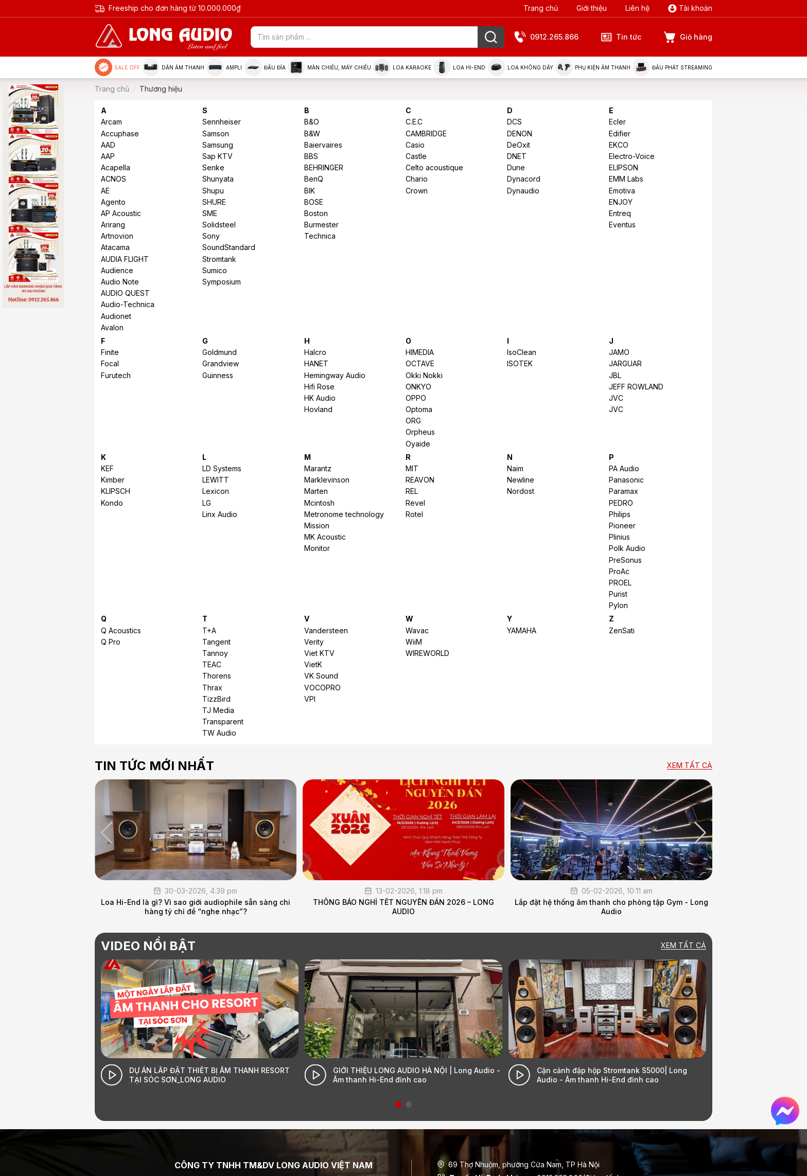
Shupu (213, 190)
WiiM (414, 641)
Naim (515, 468)
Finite (110, 352)
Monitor (317, 548)
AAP (108, 156)
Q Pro (110, 641)
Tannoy (215, 653)
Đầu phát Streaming (672, 67)
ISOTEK (520, 363)
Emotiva (622, 190)
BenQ (313, 178)
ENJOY (621, 202)
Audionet (116, 316)
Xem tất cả (689, 766)
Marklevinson (326, 479)
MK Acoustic (325, 536)
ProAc (619, 571)
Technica (320, 235)
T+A (209, 630)
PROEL (620, 582)
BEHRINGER (323, 167)
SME (209, 213)
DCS (514, 121)
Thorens (216, 675)
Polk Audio (627, 548)
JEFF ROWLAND (636, 386)
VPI (309, 698)
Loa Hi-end (459, 67)
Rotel (414, 514)
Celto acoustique (434, 167)
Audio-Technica (127, 304)
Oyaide (418, 443)
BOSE (313, 202)
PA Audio (624, 468)
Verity (314, 641)
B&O (311, 121)
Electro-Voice (632, 156)
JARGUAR (625, 363)
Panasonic (626, 479)
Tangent (216, 641)
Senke (213, 167)
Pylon (618, 605)
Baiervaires (323, 144)
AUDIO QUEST (125, 293)
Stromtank (219, 259)
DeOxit (518, 144)
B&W (312, 133)
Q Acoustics (121, 630)
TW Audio (219, 732)
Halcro (315, 352)
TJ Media (218, 710)
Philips (619, 514)
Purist (618, 594)
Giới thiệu (591, 8)
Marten (316, 491)
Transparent (222, 721)
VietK (313, 664)
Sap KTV (217, 156)
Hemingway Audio (334, 375)
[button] (700, 833)
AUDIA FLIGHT (125, 259)
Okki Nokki (424, 375)
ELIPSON (623, 167)
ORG (413, 420)
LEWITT (215, 479)
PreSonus (625, 560)
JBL (615, 375)
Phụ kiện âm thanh (592, 67)
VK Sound (321, 675)
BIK (309, 190)
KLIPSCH (115, 491)
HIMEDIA (420, 352)
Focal (110, 363)
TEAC (211, 664)
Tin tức (621, 37)
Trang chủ (540, 8)
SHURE (214, 202)
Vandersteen (326, 630)
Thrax (212, 687)
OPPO (416, 398)
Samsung (217, 144)
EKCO (618, 144)
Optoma (419, 409)
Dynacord (523, 178)
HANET (316, 363)
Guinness (217, 375)
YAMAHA (521, 630)
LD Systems (221, 468)
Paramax (623, 491)
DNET (517, 156)
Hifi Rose (319, 386)
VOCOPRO (322, 687)
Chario (417, 178)
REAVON (420, 479)
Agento (113, 202)
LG (206, 502)
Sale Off (117, 67)
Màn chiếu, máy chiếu (329, 67)
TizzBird (216, 698)
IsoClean (521, 352)
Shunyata (218, 178)
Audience (117, 270)
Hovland (318, 409)
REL (412, 491)
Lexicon (215, 491)
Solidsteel (219, 224)
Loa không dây (520, 67)
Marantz (317, 468)
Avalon (112, 327)
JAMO (619, 352)
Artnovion (117, 235)
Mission (316, 525)
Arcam (111, 121)
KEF (107, 468)
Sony (211, 235)
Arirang (113, 224)
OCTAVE (420, 363)
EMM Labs (626, 178)
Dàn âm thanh (173, 67)
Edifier (619, 133)
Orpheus (420, 431)
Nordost (520, 491)
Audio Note (120, 281)
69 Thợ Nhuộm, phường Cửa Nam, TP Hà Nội (518, 1164)
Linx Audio (219, 514)
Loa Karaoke (402, 67)
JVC (616, 398)
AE (105, 190)
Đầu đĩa (265, 67)
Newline (520, 479)
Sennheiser (221, 121)
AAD (108, 144)
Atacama (115, 247)
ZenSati (622, 630)
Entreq (620, 213)
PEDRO (621, 502)
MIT (412, 468)
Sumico (214, 270)
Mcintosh (319, 502)
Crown (417, 190)
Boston (316, 213)
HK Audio (320, 398)
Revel (415, 502)
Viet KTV (319, 653)
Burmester (321, 224)
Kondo (112, 502)
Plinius (619, 536)
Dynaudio (523, 190)
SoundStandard (228, 247)
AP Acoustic (121, 213)
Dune (516, 167)
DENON (519, 133)
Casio (415, 144)
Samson (215, 133)
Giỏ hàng (688, 37)
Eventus (622, 224)
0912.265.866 (546, 37)
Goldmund (219, 352)
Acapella (115, 167)
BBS (311, 156)
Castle (416, 156)
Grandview (220, 363)
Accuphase (120, 133)
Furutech (116, 375)
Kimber (113, 479)
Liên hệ (637, 8)
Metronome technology (344, 514)
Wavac (417, 630)
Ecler (617, 121)
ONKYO (418, 386)
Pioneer (622, 525)
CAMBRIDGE (426, 133)
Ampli (224, 67)
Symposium (221, 281)
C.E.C (414, 121)
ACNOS (113, 178)
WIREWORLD (427, 653)
